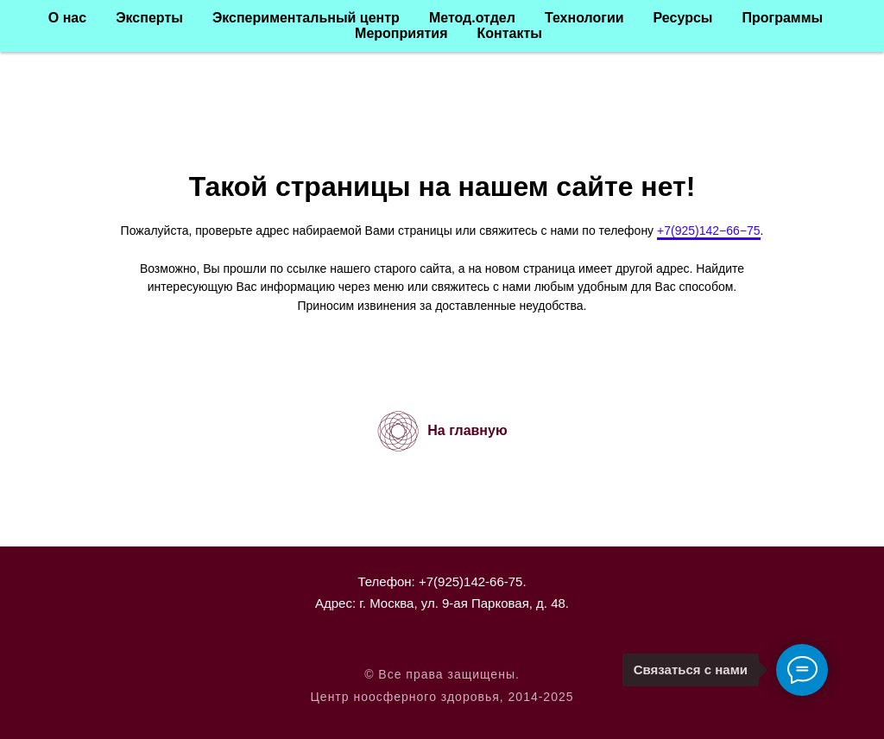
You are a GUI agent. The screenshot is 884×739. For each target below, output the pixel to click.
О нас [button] (67, 17)
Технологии (584, 17)
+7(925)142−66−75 (709, 230)
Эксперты (149, 17)
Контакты (509, 33)
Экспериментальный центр (306, 17)
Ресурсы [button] (683, 17)
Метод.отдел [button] (472, 17)
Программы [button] (782, 17)
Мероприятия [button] (401, 33)
